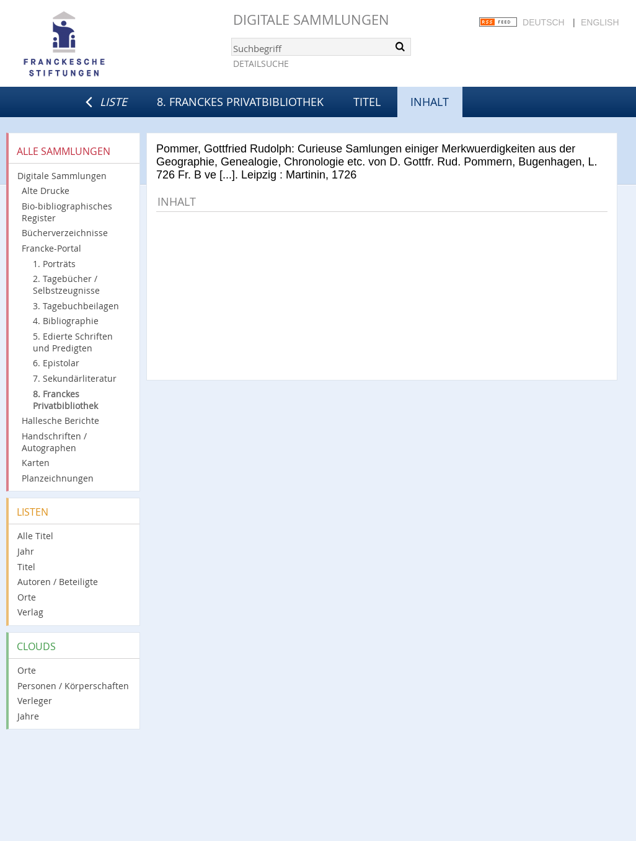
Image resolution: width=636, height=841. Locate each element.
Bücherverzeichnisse (65, 233)
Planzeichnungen (58, 478)
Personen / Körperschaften (73, 686)
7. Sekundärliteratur (75, 378)
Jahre (28, 716)
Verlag (30, 612)
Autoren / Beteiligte (57, 582)
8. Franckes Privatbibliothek (240, 101)
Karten (36, 463)
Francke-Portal (51, 248)
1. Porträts (54, 264)
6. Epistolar (56, 363)
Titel (367, 101)
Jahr (25, 551)
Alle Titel (35, 536)
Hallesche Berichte (60, 420)
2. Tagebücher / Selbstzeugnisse (66, 284)
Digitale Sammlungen (311, 20)
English (600, 22)
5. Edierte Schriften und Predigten (73, 342)
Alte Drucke (45, 190)
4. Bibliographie (66, 321)
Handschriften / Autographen (54, 442)
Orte (26, 597)
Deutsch (544, 22)
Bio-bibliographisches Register (67, 212)
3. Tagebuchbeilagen (76, 306)
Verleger (34, 701)
